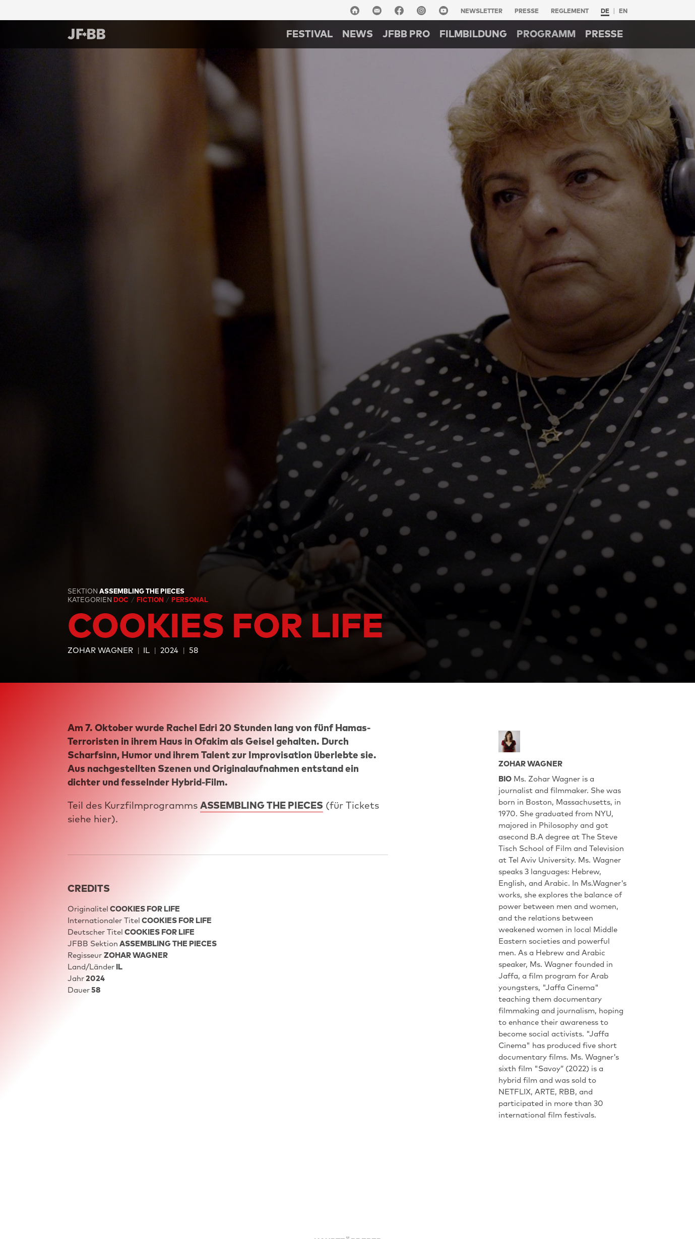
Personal (189, 600)
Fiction (151, 600)
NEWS (357, 34)
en (623, 11)
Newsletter (481, 11)
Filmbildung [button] (473, 34)
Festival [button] (309, 34)
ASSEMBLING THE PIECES (261, 805)
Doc (121, 600)
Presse (527, 11)
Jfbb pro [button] (406, 34)
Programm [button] (546, 34)
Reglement (570, 11)
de (605, 11)
